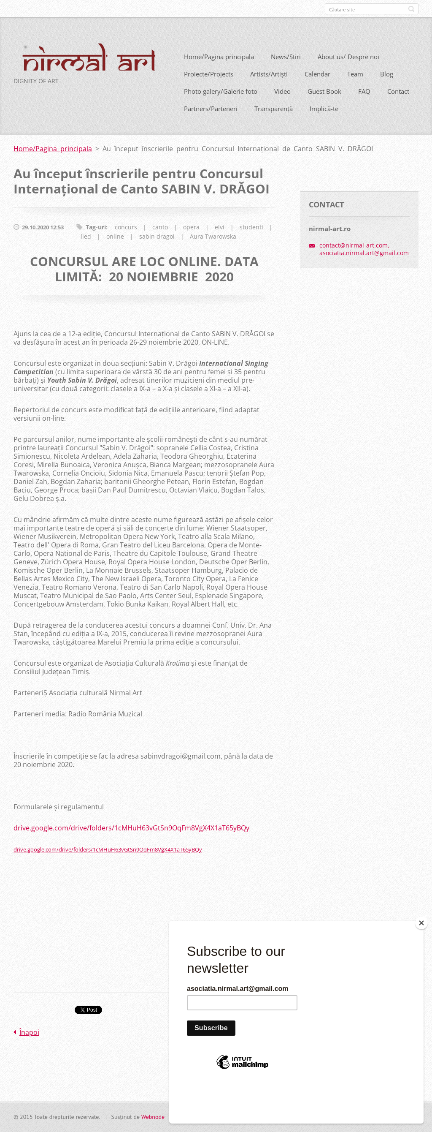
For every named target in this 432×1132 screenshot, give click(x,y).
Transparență (273, 121)
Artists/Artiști (269, 86)
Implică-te (324, 121)
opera (191, 240)
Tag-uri (96, 240)
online (115, 249)
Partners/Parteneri (211, 121)
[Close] (421, 960)
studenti (251, 240)
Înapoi (29, 1045)
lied (86, 249)
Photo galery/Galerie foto (220, 104)
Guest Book (324, 104)
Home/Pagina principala (219, 69)
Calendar (317, 86)
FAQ (364, 104)
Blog (386, 86)
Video (282, 104)
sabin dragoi (157, 249)
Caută (411, 9)
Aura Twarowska (213, 249)
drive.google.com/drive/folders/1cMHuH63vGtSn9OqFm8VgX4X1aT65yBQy (131, 840)
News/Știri (286, 69)
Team (355, 86)
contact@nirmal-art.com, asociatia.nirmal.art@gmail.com (364, 261)
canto (160, 240)
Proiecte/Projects (208, 86)
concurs (126, 240)
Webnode (153, 1120)
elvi (219, 240)
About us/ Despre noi (348, 69)
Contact (398, 104)
